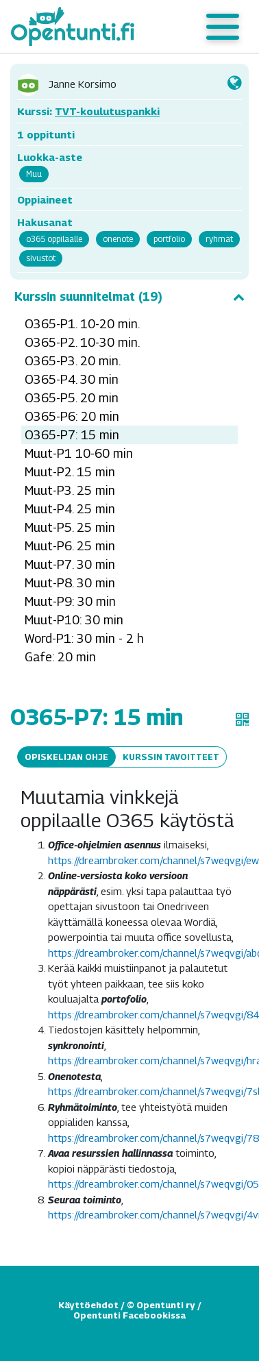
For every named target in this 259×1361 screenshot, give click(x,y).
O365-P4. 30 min (72, 379)
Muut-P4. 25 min (70, 509)
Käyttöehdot (88, 1304)
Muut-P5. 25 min (70, 527)
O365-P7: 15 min (72, 435)
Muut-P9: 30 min (70, 601)
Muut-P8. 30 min (70, 583)
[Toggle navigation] (222, 26)
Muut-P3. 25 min (70, 490)
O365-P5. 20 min (72, 398)
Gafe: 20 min (60, 657)
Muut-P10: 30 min (74, 620)
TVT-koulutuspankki (107, 111)
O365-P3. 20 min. (73, 361)
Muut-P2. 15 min (70, 472)
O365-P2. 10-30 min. (82, 342)
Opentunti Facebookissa (129, 1315)
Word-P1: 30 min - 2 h (84, 638)
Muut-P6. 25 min (70, 546)
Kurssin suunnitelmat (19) (129, 297)
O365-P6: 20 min (72, 416)
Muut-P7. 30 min (70, 564)
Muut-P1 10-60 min (79, 453)
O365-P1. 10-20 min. (82, 324)
